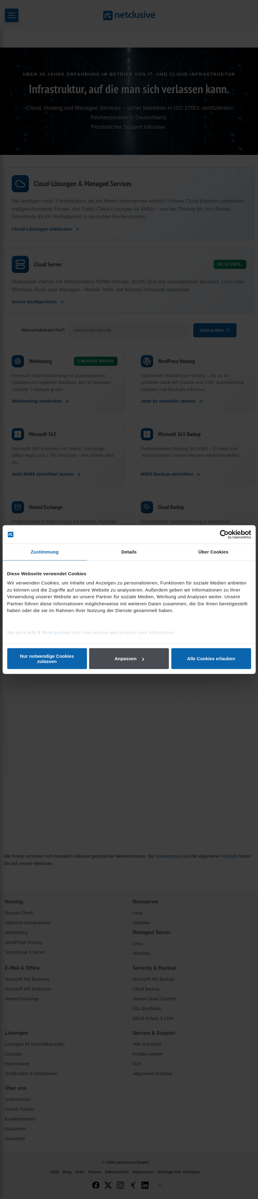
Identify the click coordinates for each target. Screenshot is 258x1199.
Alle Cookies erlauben (211, 658)
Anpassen (129, 658)
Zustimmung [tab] (45, 551)
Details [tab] (129, 551)
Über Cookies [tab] (213, 551)
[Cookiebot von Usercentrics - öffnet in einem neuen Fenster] (224, 534)
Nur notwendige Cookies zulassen (47, 658)
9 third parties (54, 632)
